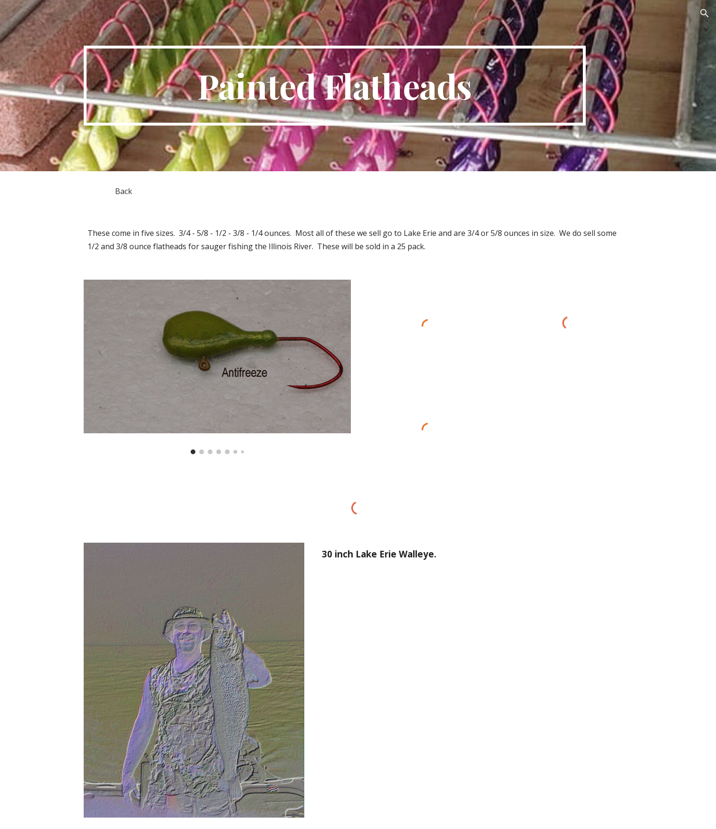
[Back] (124, 191)
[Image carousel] (217, 367)
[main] (335, 86)
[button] (704, 13)
